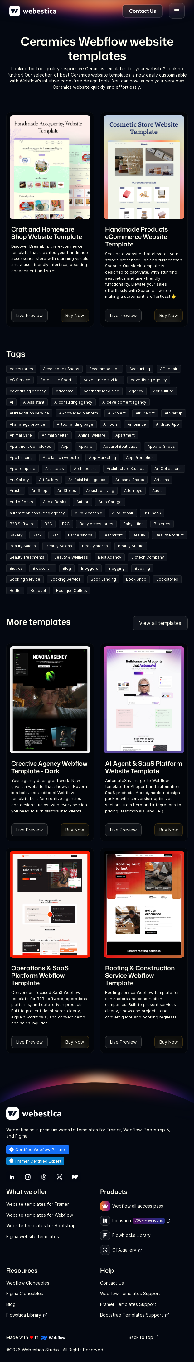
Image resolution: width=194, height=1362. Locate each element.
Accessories (21, 369)
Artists (16, 490)
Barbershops (80, 535)
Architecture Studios (125, 468)
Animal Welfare (91, 435)
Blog (67, 568)
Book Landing (103, 579)
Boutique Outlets (71, 590)
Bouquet (38, 590)
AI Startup (173, 413)
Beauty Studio (130, 546)
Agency (136, 391)
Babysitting (133, 524)
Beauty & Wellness (71, 557)
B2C (48, 524)
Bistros (16, 568)
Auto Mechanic (88, 513)
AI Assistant (33, 402)
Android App (167, 424)
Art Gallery (19, 479)
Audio (157, 490)
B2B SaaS (152, 513)
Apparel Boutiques (120, 446)
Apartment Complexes (30, 446)
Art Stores (66, 490)
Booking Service (25, 579)
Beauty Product (169, 535)
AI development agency (124, 402)
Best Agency (109, 557)
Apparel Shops (161, 446)
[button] (177, 11)
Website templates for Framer (37, 1204)
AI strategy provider (28, 424)
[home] (32, 11)
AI (11, 402)
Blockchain (43, 568)
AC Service (20, 379)
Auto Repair (122, 513)
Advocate (65, 391)
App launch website (61, 457)
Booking (142, 568)
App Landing (21, 457)
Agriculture (163, 391)
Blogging (116, 568)
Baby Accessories (96, 524)
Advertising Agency (149, 379)
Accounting (139, 369)
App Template (22, 468)
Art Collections (168, 468)
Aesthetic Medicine (101, 391)
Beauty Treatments (27, 557)
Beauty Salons (23, 546)
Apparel (86, 446)
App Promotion (140, 457)
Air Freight (145, 413)
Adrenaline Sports (57, 379)
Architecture (85, 468)
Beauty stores (95, 546)
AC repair (168, 369)
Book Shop (136, 579)
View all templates (160, 623)
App (65, 446)
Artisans (161, 479)
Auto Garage (110, 501)
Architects (54, 468)
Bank (37, 535)
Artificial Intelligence (86, 479)
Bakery (16, 535)
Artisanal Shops (129, 479)
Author (82, 501)
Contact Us (112, 1282)
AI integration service (29, 413)
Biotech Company (147, 557)
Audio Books (21, 501)
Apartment (125, 435)
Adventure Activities (102, 379)
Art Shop (39, 490)
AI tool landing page (75, 424)
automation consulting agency (37, 513)
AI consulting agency (73, 402)
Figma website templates (32, 1236)
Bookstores (167, 579)
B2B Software (22, 524)
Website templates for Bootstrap (41, 1225)
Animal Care (21, 435)
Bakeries (162, 524)
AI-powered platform (78, 413)
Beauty (139, 535)
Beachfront (112, 535)
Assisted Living (100, 490)
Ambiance (137, 424)
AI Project (117, 413)
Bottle (15, 590)
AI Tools (110, 424)
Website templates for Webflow (39, 1215)
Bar (55, 535)
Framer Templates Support (128, 1304)
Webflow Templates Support (130, 1293)
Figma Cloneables (24, 1293)
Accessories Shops (61, 369)
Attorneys (133, 490)
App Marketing (102, 457)
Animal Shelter (55, 435)
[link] (50, 232)
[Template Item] (50, 167)
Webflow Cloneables (27, 1282)
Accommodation (104, 369)
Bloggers (89, 568)
